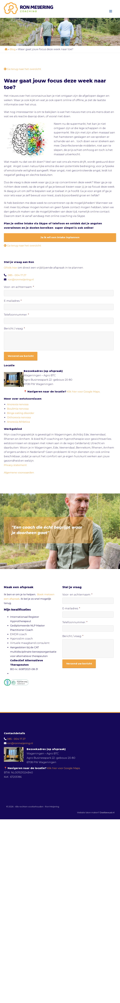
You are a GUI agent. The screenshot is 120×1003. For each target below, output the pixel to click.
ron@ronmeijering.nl (21, 279)
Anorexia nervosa (17, 404)
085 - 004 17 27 (17, 275)
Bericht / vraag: (14, 328)
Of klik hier (11, 267)
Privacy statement (15, 465)
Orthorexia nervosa (19, 417)
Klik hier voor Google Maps (83, 391)
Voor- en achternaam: (19, 287)
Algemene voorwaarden (19, 472)
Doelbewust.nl (107, 812)
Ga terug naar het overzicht (22, 69)
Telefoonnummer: (16, 314)
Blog (13, 49)
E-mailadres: (13, 300)
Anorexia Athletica (18, 421)
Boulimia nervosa (18, 408)
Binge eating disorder (20, 413)
